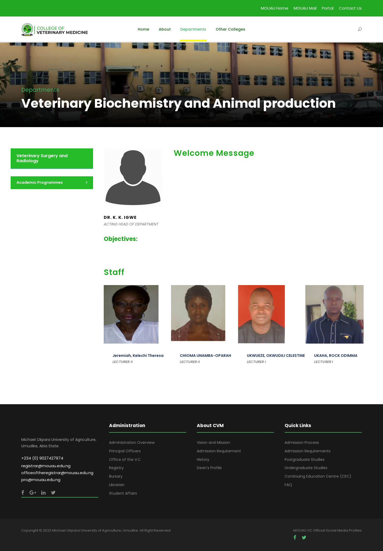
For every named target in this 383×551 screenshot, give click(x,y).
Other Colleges (230, 29)
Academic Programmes (39, 182)
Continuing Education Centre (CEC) (318, 476)
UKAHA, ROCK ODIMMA (335, 355)
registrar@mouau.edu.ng (45, 466)
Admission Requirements (308, 451)
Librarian (116, 484)
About (165, 29)
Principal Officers (125, 451)
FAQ (288, 484)
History (203, 459)
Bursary (116, 476)
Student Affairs (123, 493)
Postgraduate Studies (304, 459)
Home (143, 29)
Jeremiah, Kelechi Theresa (138, 355)
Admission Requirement (219, 451)
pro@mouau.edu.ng (40, 479)
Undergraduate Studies (306, 467)
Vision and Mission (213, 442)
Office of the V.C (125, 459)
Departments (193, 29)
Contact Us (350, 8)
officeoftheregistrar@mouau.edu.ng (57, 472)
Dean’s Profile (209, 467)
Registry (116, 467)
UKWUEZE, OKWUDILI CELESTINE (276, 355)
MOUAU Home (274, 8)
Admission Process (302, 442)
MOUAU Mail (305, 8)
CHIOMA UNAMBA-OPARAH (205, 355)
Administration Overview (132, 442)
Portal (328, 8)
